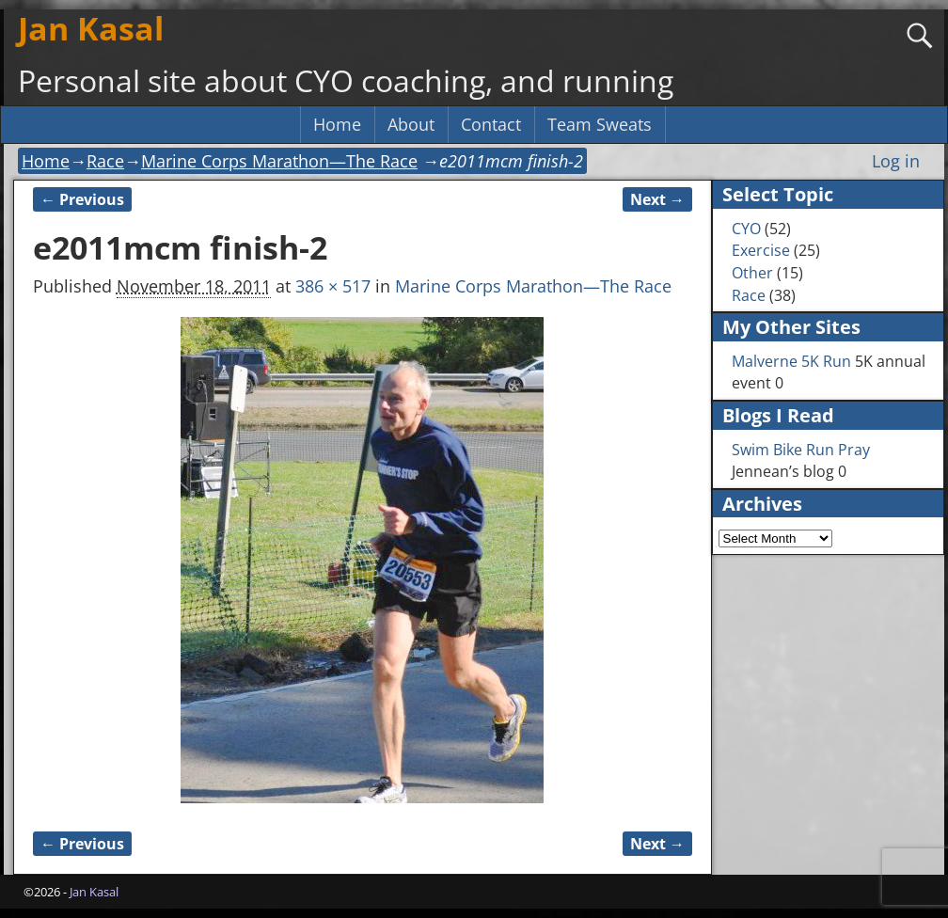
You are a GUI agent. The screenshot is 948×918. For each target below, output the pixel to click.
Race (105, 161)
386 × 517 (333, 286)
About (410, 124)
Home (337, 124)
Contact (491, 124)
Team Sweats (599, 124)
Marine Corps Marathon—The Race (279, 161)
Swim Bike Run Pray (801, 449)
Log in (896, 161)
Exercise (761, 250)
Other (752, 272)
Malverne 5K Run (791, 361)
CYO (746, 228)
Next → (657, 199)
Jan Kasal (91, 28)
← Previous (82, 199)
